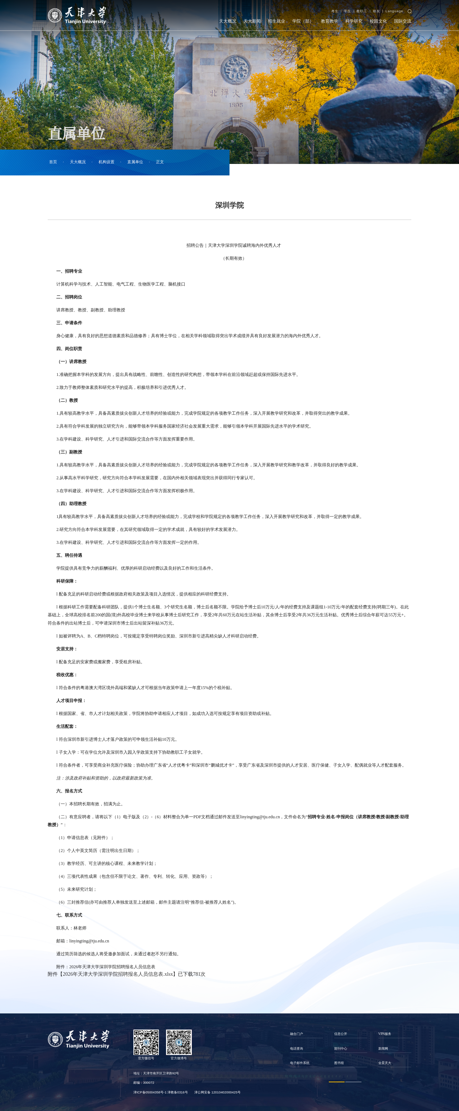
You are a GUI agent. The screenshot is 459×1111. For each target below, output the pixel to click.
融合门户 (296, 1034)
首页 (53, 162)
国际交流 (402, 21)
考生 (335, 11)
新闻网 (383, 1048)
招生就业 (276, 21)
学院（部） (303, 21)
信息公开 (340, 1034)
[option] (306, 1048)
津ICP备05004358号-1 (149, 1092)
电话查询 (296, 1048)
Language (394, 11)
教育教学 (329, 21)
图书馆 (339, 1063)
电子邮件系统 (299, 1063)
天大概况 (227, 21)
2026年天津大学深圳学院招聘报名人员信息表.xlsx (118, 974)
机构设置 (106, 162)
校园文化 (378, 21)
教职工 (361, 11)
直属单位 (135, 162)
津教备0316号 (177, 1092)
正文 (160, 162)
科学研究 (354, 21)
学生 (347, 11)
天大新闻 (252, 21)
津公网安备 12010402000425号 (217, 1092)
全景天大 (384, 1063)
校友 (376, 11)
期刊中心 (340, 1048)
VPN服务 (385, 1034)
